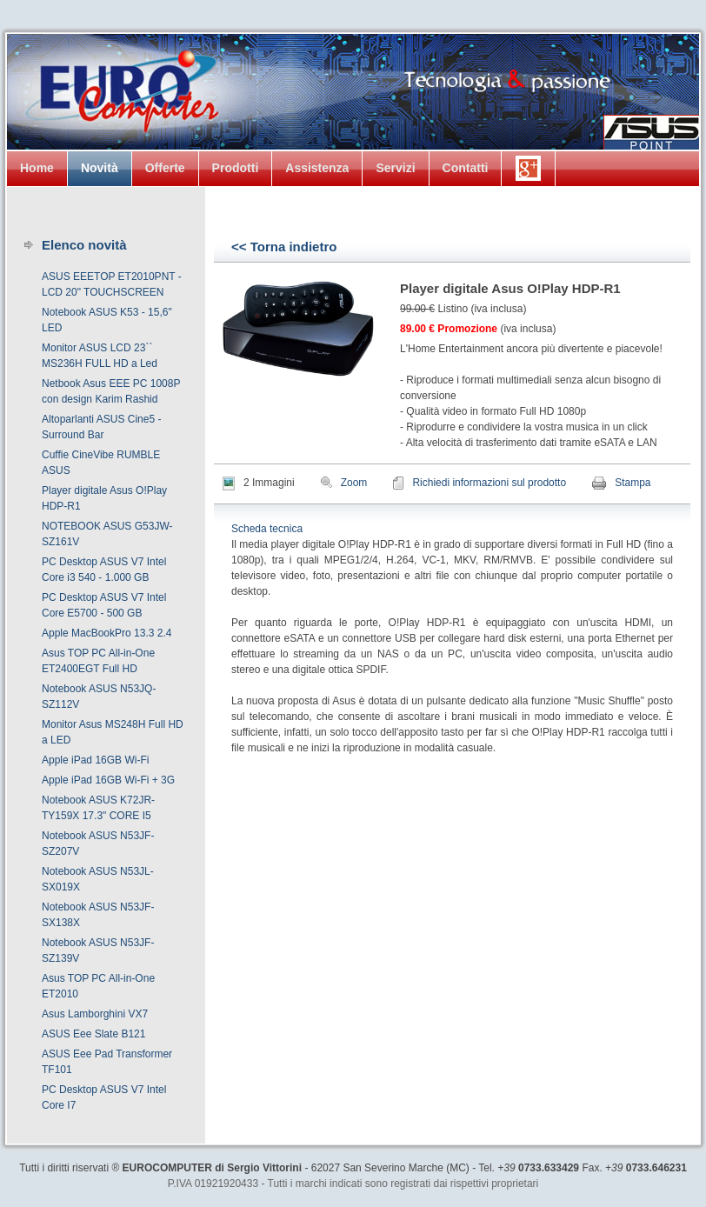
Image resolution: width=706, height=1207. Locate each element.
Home (37, 168)
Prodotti (235, 168)
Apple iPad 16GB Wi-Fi (95, 760)
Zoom (354, 483)
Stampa (632, 483)
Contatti (466, 168)
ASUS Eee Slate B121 (93, 1034)
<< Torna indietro (283, 246)
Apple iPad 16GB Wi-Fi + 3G (108, 780)
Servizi (395, 168)
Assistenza (317, 168)
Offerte (165, 168)
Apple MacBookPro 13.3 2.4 (106, 633)
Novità (99, 168)
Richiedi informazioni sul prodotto (489, 483)
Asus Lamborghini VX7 (95, 1014)
